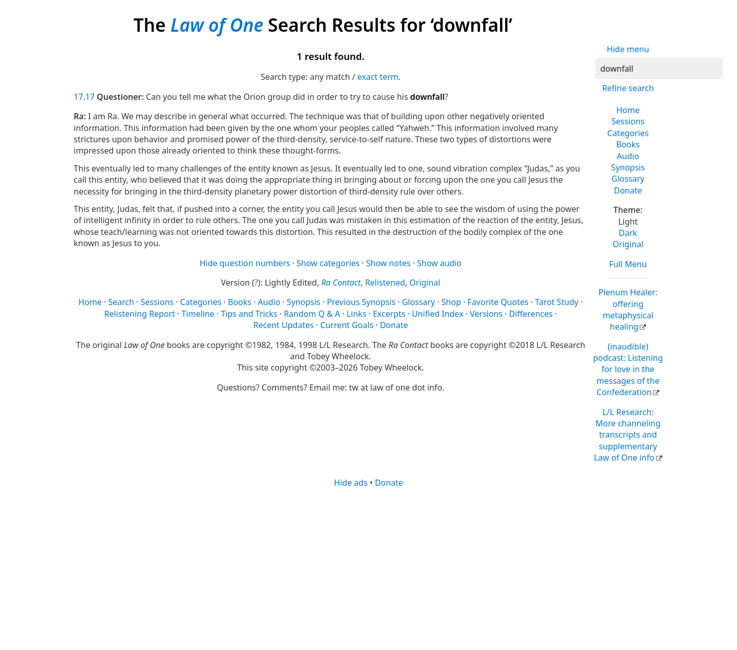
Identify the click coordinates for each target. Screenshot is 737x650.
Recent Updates (283, 325)
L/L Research (627, 435)
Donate (628, 190)
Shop (451, 302)
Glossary (628, 178)
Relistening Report (139, 313)
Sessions (628, 121)
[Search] (659, 68)
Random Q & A (312, 313)
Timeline (198, 313)
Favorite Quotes (497, 302)
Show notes (388, 263)
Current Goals (347, 325)
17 (78, 96)
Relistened (385, 282)
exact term (377, 76)
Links (356, 313)
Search (121, 302)
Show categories (328, 263)
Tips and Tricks (249, 313)
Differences (531, 313)
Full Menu (628, 264)
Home (628, 110)
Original (628, 244)
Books (628, 144)
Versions (486, 313)
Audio (628, 156)
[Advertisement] (368, 568)
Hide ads (351, 482)
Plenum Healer (628, 309)
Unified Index (438, 313)
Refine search (628, 88)
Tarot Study (556, 302)
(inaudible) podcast (628, 369)
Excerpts (389, 313)
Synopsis (628, 167)
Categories (628, 133)
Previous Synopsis (361, 302)
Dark (628, 233)
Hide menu (628, 49)
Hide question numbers (245, 263)
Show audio (439, 263)
